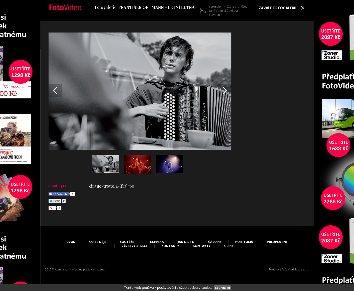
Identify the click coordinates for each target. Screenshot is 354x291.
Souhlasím (222, 287)
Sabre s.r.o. (302, 269)
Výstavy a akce (134, 246)
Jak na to (186, 242)
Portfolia (244, 242)
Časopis (214, 242)
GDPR (228, 246)
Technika (156, 242)
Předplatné (277, 242)
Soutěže (127, 242)
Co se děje (97, 242)
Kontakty (170, 246)
